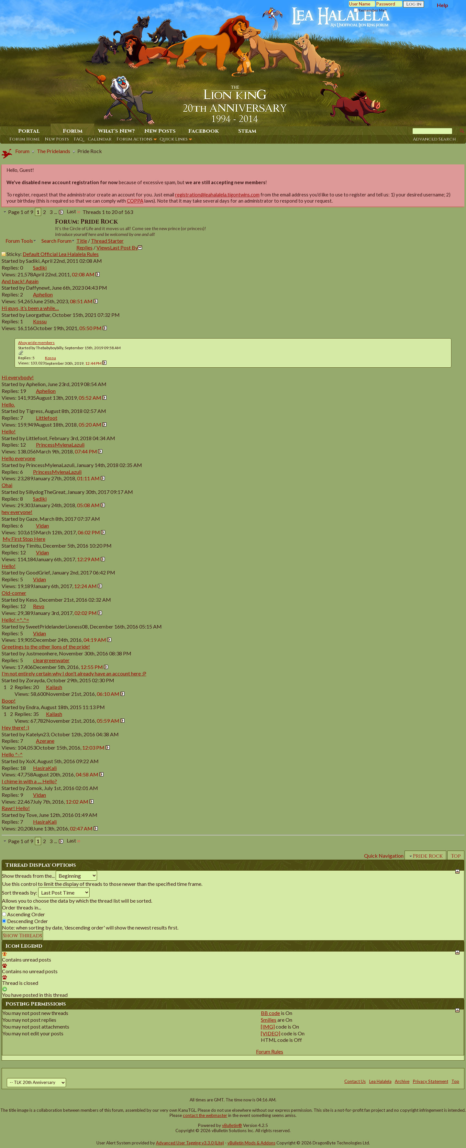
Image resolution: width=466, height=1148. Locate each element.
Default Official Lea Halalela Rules (61, 254)
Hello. (8, 404)
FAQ (78, 139)
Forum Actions (134, 139)
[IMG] (268, 1026)
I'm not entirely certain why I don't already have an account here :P (74, 673)
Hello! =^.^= (15, 620)
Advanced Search (434, 139)
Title (81, 241)
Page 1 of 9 (20, 212)
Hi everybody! (18, 377)
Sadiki (32, 261)
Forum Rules (269, 1051)
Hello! (9, 431)
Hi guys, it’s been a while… (30, 308)
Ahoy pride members (36, 342)
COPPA (135, 201)
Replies (84, 247)
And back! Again (20, 281)
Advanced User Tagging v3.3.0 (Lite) (190, 1142)
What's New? (116, 131)
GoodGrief (38, 572)
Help (442, 5)
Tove (31, 815)
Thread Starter (107, 241)
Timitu (33, 545)
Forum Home (24, 139)
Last (74, 211)
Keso (31, 599)
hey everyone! (17, 512)
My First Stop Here (24, 539)
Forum (73, 131)
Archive (402, 1081)
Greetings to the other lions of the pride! (46, 646)
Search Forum (56, 241)
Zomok (34, 788)
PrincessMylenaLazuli (50, 465)
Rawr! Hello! (16, 808)
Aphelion (36, 384)
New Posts (57, 139)
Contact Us (355, 1081)
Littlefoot (36, 438)
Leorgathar (38, 315)
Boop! (9, 700)
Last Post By (126, 247)
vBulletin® (232, 1125)
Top (456, 856)
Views (103, 247)
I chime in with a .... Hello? (29, 781)
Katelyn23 (37, 734)
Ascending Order (23, 914)
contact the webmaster (205, 1115)
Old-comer (14, 593)
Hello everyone (18, 458)
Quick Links (174, 139)
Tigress (34, 411)
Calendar (100, 139)
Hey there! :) (15, 727)
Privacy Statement (430, 1081)
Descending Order (25, 921)
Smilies (268, 1020)
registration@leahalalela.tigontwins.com (217, 194)
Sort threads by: (19, 892)
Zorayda (35, 680)
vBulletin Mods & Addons (251, 1142)
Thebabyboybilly (49, 347)
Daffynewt (38, 287)
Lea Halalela (380, 1081)
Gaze (32, 519)
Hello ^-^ (12, 754)
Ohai (7, 485)
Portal (29, 131)
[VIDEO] (270, 1033)
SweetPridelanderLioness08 (57, 626)
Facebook (203, 131)
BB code (270, 1013)
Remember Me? (370, 10)
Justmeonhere (41, 653)
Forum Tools (19, 241)
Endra (32, 707)
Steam (247, 131)
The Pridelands (53, 151)
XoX (30, 761)
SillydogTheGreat (45, 492)
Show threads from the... (28, 876)
